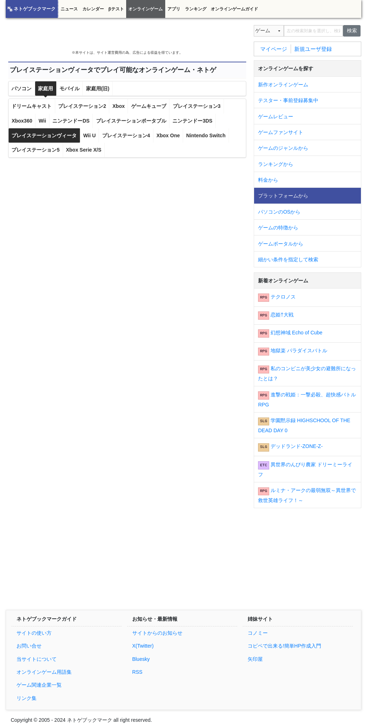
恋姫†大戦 (282, 315)
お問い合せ (29, 646)
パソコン (21, 88)
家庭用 (45, 88)
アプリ (173, 8)
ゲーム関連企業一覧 (39, 685)
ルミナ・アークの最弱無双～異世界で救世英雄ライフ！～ (307, 495)
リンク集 (26, 698)
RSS (137, 672)
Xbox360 (21, 121)
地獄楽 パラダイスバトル (299, 350)
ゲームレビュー (275, 116)
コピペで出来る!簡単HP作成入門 (284, 646)
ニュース (69, 8)
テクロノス (283, 297)
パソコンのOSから (279, 212)
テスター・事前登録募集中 (288, 100)
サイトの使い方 (34, 633)
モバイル (69, 88)
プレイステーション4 (126, 135)
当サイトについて (36, 659)
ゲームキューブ (148, 106)
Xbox (119, 106)
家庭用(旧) (97, 88)
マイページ (273, 49)
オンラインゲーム (145, 8)
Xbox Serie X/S (83, 150)
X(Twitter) (143, 646)
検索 (352, 30)
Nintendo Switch (206, 135)
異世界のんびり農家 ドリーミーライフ (305, 469)
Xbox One (168, 135)
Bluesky (141, 659)
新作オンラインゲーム (283, 84)
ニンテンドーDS (70, 121)
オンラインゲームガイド (234, 8)
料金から (268, 180)
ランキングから (275, 164)
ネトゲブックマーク (35, 8)
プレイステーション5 (35, 150)
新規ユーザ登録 (313, 49)
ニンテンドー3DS (192, 121)
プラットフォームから (283, 196)
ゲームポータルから (280, 244)
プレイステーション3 (197, 106)
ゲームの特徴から (278, 227)
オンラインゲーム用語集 (44, 672)
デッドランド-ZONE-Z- (297, 446)
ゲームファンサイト (280, 132)
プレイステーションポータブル (131, 121)
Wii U (89, 135)
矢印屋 (255, 659)
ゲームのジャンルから (283, 148)
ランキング (195, 8)
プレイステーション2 (82, 106)
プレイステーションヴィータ (44, 135)
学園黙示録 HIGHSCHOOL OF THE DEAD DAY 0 (304, 425)
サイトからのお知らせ (157, 633)
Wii (42, 121)
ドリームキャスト (31, 106)
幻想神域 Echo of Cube (297, 332)
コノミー (258, 633)
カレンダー (93, 8)
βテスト (116, 8)
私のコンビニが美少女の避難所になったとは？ (307, 373)
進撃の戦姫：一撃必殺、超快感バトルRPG (307, 399)
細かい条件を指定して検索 (288, 259)
